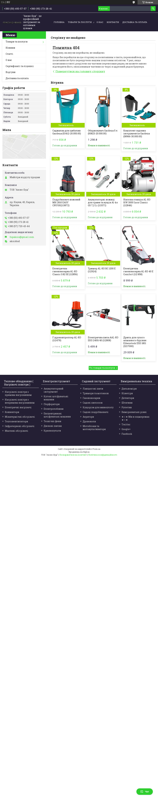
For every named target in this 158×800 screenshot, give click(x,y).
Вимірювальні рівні (134, 412)
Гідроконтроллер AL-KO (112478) (66, 339)
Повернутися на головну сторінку (80, 71)
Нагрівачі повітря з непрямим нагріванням (20, 401)
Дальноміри (129, 388)
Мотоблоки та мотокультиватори (94, 428)
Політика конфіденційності (102, 454)
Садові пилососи (93, 402)
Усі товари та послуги (102, 367)
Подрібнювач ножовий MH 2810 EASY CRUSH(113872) (66, 202)
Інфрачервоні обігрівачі (20, 426)
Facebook (127, 433)
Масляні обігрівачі (16, 430)
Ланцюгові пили (93, 388)
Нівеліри (127, 393)
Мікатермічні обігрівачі (20, 416)
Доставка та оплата (134, 22)
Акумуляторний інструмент (53, 390)
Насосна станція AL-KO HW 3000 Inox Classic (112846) (136, 202)
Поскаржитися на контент (73, 454)
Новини (10, 47)
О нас (100, 22)
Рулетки (127, 407)
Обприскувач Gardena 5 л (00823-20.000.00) (103, 132)
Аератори (88, 416)
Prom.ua (96, 449)
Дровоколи (89, 421)
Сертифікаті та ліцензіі (20, 66)
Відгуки (10, 72)
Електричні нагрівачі (18, 407)
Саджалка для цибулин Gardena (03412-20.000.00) (66, 132)
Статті (9, 53)
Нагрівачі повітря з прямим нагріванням (18, 393)
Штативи (127, 402)
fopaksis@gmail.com (22, 237)
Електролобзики (54, 408)
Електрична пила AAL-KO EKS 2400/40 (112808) (103, 339)
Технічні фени (52, 421)
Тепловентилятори (16, 421)
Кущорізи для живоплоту (98, 407)
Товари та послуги (80, 22)
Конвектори (12, 412)
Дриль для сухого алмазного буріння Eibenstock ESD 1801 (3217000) (134, 342)
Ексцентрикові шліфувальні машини (57, 415)
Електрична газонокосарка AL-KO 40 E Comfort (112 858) (138, 271)
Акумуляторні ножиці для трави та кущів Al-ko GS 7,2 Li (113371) (103, 202)
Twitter (126, 424)
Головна (59, 22)
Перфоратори (52, 404)
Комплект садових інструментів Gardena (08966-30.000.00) (136, 133)
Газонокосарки (91, 398)
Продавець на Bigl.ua (79, 452)
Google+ (126, 429)
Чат (144, 791)
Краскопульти (52, 430)
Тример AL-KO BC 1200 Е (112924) (102, 270)
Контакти (113, 22)
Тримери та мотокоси (96, 393)
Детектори (128, 398)
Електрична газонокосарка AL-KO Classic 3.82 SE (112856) (65, 271)
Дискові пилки (53, 425)
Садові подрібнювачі (96, 412)
